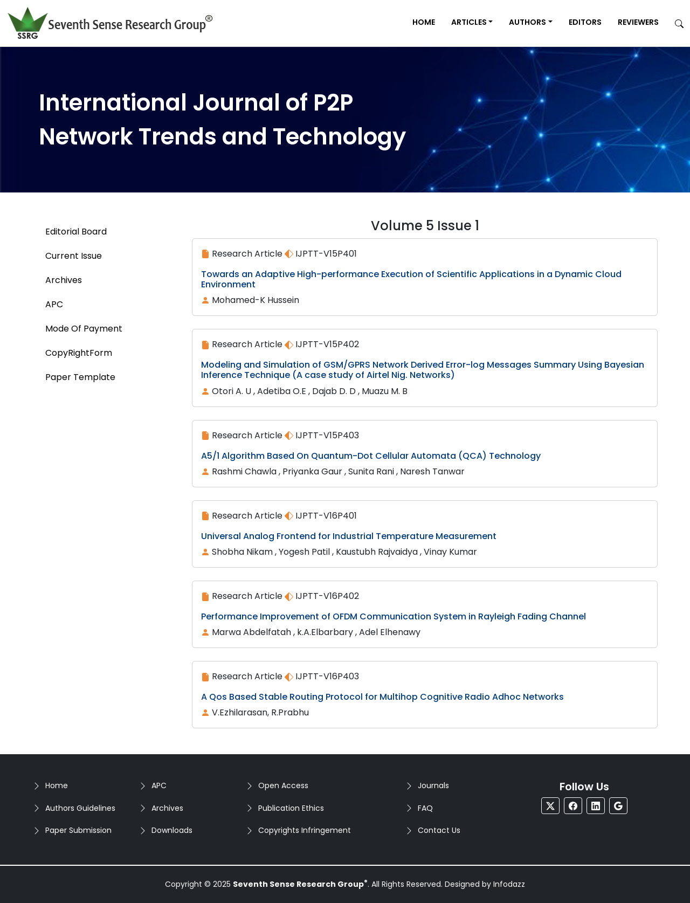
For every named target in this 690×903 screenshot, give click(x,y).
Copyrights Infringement (304, 830)
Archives (167, 808)
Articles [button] (469, 22)
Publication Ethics (291, 808)
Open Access (283, 785)
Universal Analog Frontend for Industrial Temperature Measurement (348, 536)
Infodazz (509, 884)
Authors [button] (527, 22)
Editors (585, 22)
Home (423, 22)
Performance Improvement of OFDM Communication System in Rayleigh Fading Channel (393, 616)
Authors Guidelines (80, 808)
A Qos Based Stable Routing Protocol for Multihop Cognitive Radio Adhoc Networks (382, 697)
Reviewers (638, 22)
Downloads (171, 830)
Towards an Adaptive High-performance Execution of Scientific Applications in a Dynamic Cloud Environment (411, 279)
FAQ (425, 808)
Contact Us (439, 830)
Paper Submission (78, 830)
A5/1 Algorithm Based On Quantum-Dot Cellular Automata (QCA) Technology (371, 456)
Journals (433, 785)
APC (159, 785)
